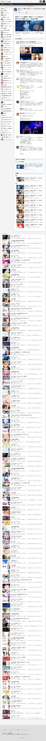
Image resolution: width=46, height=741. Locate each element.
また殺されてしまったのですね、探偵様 (10, 41)
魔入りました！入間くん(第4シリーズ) (10, 126)
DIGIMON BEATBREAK (7, 121)
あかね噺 (4, 84)
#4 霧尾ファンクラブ (15, 289)
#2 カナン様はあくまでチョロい (17, 502)
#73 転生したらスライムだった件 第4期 (18, 657)
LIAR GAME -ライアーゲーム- (8, 73)
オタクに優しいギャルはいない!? (9, 52)
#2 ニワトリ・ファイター (15, 521)
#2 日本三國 (13, 492)
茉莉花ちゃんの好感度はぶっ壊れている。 (10, 93)
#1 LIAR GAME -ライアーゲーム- (17, 628)
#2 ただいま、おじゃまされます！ (17, 429)
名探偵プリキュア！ (6, 23)
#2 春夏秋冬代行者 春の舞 (15, 705)
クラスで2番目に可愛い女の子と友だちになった (11, 34)
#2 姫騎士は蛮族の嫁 (15, 439)
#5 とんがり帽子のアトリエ (16, 235)
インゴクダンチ (6, 130)
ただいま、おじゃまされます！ (8, 91)
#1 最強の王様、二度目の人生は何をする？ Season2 (20, 662)
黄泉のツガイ (5, 56)
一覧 (16, 12)
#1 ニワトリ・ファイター (15, 715)
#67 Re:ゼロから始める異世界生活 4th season (19, 594)
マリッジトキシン (6, 12)
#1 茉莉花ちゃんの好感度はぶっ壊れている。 (19, 647)
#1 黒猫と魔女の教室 (15, 526)
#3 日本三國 (13, 366)
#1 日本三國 (13, 696)
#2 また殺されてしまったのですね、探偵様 (18, 589)
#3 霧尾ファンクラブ (15, 390)
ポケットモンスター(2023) (8, 139)
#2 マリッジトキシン (15, 473)
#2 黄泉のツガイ (14, 560)
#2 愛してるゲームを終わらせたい (17, 332)
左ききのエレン (6, 32)
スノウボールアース (6, 45)
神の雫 (4, 115)
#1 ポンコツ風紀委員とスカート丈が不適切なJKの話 (20, 676)
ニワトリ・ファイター (7, 67)
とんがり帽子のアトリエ (7, 60)
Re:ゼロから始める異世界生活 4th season (10, 71)
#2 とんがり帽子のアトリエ (16, 623)
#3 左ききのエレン (14, 342)
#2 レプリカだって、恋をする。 (17, 487)
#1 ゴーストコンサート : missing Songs (18, 642)
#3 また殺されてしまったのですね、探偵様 (18, 376)
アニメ (3, 6)
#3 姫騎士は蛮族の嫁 (15, 327)
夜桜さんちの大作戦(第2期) (8, 104)
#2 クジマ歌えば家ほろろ (15, 424)
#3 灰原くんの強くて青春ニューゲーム (18, 386)
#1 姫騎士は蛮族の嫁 (15, 613)
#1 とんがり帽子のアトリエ (16, 691)
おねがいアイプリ (6, 97)
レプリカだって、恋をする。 (8, 25)
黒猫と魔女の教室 (6, 30)
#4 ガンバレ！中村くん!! (15, 303)
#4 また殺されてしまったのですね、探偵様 (18, 323)
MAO (4, 102)
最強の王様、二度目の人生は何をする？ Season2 (12, 134)
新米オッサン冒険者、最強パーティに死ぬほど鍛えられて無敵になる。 (16, 6)
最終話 (26, 12)
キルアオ (4, 106)
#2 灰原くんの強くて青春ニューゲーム (18, 531)
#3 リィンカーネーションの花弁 (17, 381)
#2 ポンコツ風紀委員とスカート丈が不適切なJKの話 (20, 482)
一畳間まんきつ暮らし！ (7, 78)
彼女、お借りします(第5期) (8, 117)
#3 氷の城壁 (13, 405)
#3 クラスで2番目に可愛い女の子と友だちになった (20, 318)
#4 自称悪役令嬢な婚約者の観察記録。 (18, 240)
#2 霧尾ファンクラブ (15, 570)
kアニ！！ (5, 1)
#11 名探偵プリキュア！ (15, 545)
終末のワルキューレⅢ (7, 132)
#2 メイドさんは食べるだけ (16, 686)
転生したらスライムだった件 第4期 (9, 82)
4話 (19, 12)
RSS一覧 (5, 729)
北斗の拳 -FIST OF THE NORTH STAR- (10, 119)
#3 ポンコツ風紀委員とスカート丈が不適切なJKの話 (20, 352)
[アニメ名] (34, 1)
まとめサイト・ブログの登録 (14, 729)
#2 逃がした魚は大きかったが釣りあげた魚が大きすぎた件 (21, 579)
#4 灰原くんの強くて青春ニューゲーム (18, 279)
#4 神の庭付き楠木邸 (15, 250)
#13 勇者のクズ (14, 507)
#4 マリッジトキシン (15, 255)
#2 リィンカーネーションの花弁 (17, 604)
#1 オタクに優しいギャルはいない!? (17, 633)
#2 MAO (12, 516)
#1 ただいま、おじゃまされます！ (17, 599)
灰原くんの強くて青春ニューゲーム (9, 36)
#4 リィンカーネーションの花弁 (17, 284)
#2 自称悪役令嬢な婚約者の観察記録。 (18, 468)
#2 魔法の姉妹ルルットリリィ (16, 478)
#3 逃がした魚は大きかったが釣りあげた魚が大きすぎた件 (21, 415)
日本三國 (4, 15)
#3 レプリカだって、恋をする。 (17, 361)
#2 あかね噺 (13, 555)
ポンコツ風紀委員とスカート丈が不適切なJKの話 (12, 58)
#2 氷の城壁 (13, 565)
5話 (22, 12)
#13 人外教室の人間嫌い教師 (16, 700)
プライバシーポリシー (25, 729)
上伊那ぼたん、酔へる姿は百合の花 (9, 47)
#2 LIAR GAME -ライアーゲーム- (17, 463)
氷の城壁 (4, 10)
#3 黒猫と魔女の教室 (15, 274)
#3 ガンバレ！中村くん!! (15, 410)
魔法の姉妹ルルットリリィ (8, 80)
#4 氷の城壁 (13, 298)
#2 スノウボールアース (15, 584)
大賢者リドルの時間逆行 (7, 128)
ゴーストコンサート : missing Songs (10, 69)
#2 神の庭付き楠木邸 (15, 497)
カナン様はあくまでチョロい (8, 89)
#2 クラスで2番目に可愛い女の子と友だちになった (20, 434)
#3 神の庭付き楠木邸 (15, 347)
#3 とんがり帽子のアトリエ (16, 453)
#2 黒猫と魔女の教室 (15, 371)
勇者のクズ (5, 113)
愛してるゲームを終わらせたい (8, 21)
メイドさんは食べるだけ (7, 100)
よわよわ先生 (5, 76)
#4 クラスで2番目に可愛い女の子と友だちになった (20, 245)
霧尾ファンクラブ (6, 17)
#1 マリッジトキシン (15, 671)
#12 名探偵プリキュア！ (15, 395)
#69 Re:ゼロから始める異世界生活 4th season (19, 313)
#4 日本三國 (13, 269)
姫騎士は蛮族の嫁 (6, 49)
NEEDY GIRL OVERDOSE (8, 65)
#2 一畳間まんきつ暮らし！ (16, 400)
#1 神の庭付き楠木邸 (15, 681)
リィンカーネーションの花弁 (8, 54)
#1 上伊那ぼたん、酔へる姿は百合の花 (18, 458)
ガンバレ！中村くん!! (7, 19)
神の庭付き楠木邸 (6, 43)
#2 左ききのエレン (14, 444)
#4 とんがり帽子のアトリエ (16, 337)
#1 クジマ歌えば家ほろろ (15, 608)
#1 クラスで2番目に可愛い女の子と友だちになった (20, 618)
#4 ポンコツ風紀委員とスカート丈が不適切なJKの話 (20, 260)
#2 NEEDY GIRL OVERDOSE (16, 536)
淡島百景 (4, 28)
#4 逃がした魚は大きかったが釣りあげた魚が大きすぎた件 (21, 308)
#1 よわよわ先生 (14, 550)
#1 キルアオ (13, 541)
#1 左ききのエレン (14, 652)
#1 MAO (12, 710)
